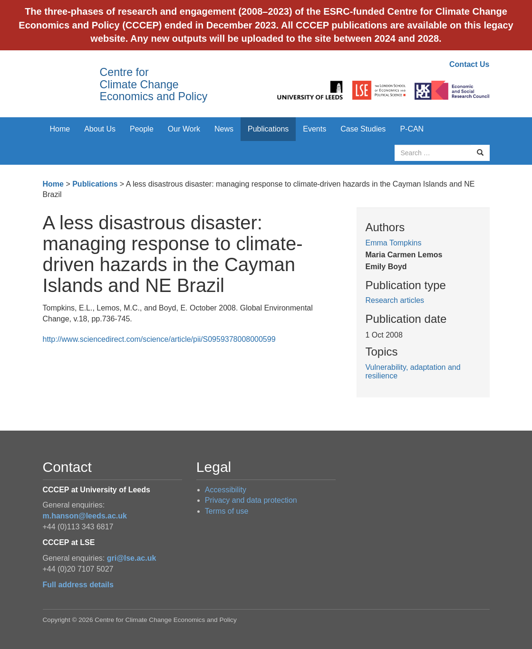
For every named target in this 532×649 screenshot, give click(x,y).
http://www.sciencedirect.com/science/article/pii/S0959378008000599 (159, 339)
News (223, 129)
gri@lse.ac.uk (131, 558)
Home (60, 129)
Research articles (395, 300)
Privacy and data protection (251, 500)
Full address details (78, 585)
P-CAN (412, 129)
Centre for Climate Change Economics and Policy (154, 84)
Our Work (184, 129)
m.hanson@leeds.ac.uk (85, 516)
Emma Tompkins (394, 243)
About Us (100, 129)
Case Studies (363, 129)
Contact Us (469, 64)
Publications (268, 129)
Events (314, 129)
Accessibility (225, 490)
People (142, 129)
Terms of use (227, 511)
